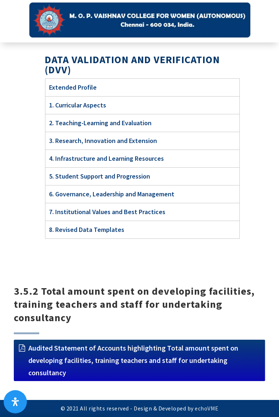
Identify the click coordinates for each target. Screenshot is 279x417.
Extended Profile (73, 87)
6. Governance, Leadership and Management (111, 194)
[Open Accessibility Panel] (15, 401)
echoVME (207, 408)
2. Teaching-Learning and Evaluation (100, 123)
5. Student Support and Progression (99, 176)
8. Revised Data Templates (86, 229)
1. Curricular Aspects (77, 105)
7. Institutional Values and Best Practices (107, 212)
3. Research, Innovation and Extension (103, 140)
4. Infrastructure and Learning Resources (106, 158)
